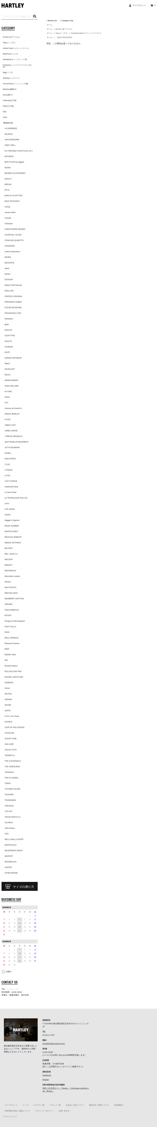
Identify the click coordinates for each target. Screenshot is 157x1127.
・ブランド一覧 (54, 1105)
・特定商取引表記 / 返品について (16, 1111)
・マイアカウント (10, 1105)
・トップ (24, 1105)
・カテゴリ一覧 (38, 1105)
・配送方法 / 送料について (98, 1105)
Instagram (46, 1075)
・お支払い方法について (74, 1105)
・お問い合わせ (63, 1111)
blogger (45, 1079)
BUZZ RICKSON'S (63, 37)
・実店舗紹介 (118, 1105)
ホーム (49, 25)
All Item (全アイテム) (63, 29)
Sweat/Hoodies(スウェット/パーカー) (86, 33)
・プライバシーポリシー (43, 1111)
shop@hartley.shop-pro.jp (53, 1043)
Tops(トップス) (61, 33)
